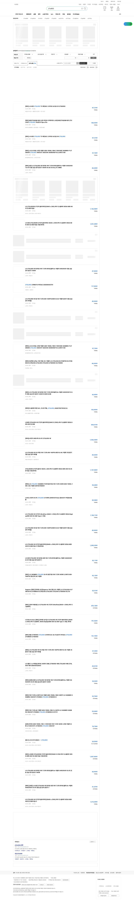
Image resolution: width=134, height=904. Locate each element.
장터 (39, 14)
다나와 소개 (76, 872)
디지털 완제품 (27, 54)
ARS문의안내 (113, 895)
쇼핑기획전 (101, 4)
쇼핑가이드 (46, 14)
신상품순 (35, 67)
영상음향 (66, 54)
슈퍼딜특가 (23, 850)
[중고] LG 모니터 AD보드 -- (36, 740)
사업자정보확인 (65, 880)
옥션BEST (17, 859)
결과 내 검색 (82, 63)
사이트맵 (107, 872)
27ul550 (40, 18)
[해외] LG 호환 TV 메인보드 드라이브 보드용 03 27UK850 (45, 106)
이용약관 (83, 872)
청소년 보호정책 (99, 872)
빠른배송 (29, 57)
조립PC (84, 4)
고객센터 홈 (101, 886)
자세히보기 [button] (42, 884)
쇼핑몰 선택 (60, 63)
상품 (34, 14)
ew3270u (61, 18)
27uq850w (75, 18)
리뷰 (63, 14)
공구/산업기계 (41, 54)
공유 (119, 14)
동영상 (69, 14)
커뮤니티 (106, 4)
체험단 (114, 4)
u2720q (90, 18)
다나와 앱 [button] (16, 4)
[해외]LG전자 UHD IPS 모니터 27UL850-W (38, 438)
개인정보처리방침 (90, 872)
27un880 (26, 18)
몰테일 (107, 1)
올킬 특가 (22, 859)
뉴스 (52, 14)
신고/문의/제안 (108, 886)
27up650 (54, 18)
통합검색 (28, 14)
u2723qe (68, 18)
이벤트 (111, 4)
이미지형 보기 (91, 63)
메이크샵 (119, 1)
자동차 (80, 4)
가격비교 (24, 63)
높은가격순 (29, 67)
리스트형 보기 (89, 63)
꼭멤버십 (32, 850)
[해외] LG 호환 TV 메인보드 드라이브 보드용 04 (45, 136)
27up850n (33, 18)
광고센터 (112, 872)
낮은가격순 (23, 67)
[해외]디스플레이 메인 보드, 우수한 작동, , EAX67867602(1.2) (46, 408)
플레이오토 (113, 1)
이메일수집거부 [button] (103, 895)
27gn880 (83, 18)
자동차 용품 (80, 54)
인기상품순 (16, 67)
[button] (104, 9)
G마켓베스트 (17, 850)
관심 (34, 108)
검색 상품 (32, 63)
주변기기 (53, 54)
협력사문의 (118, 872)
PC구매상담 (94, 4)
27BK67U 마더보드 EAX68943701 (39, 285)
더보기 (119, 4)
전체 (16, 63)
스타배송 (28, 850)
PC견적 (89, 4)
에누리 (102, 1)
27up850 (47, 18)
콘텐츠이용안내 (50, 884)
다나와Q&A (76, 14)
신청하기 (92, 841)
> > (35, 111)
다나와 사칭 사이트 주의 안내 (23, 872)
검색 (93, 57)
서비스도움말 (115, 886)
